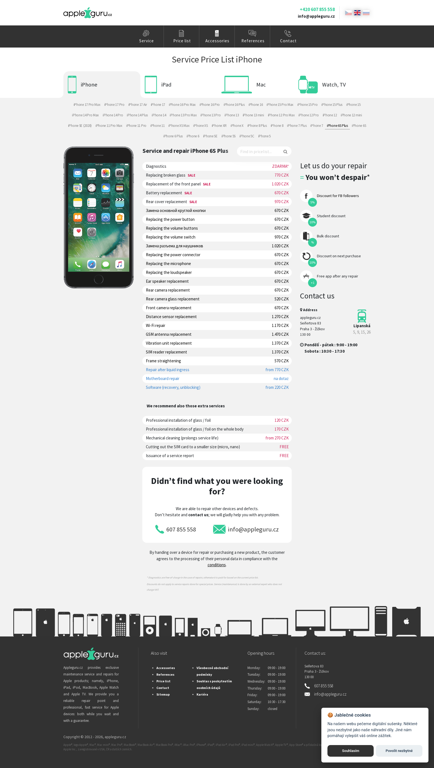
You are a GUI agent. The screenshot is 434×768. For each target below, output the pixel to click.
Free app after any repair (337, 276)
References (253, 40)
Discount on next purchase (339, 255)
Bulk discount (328, 236)
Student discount (331, 215)
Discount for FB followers (338, 195)
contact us (198, 514)
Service (146, 40)
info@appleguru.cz (316, 16)
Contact (288, 40)
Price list (182, 40)
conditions (217, 564)
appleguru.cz (115, 736)
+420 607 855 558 (317, 9)
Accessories (217, 40)
